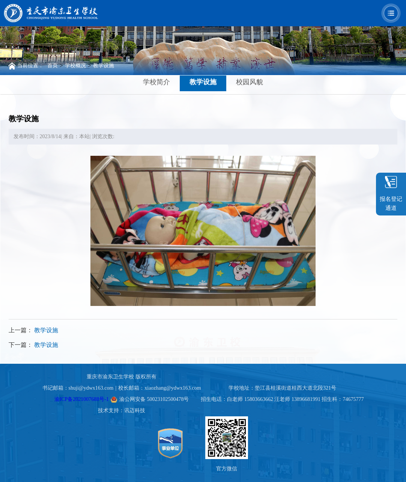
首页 (52, 65)
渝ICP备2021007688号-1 (81, 399)
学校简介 (156, 81)
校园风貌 (249, 81)
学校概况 (75, 65)
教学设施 (103, 65)
